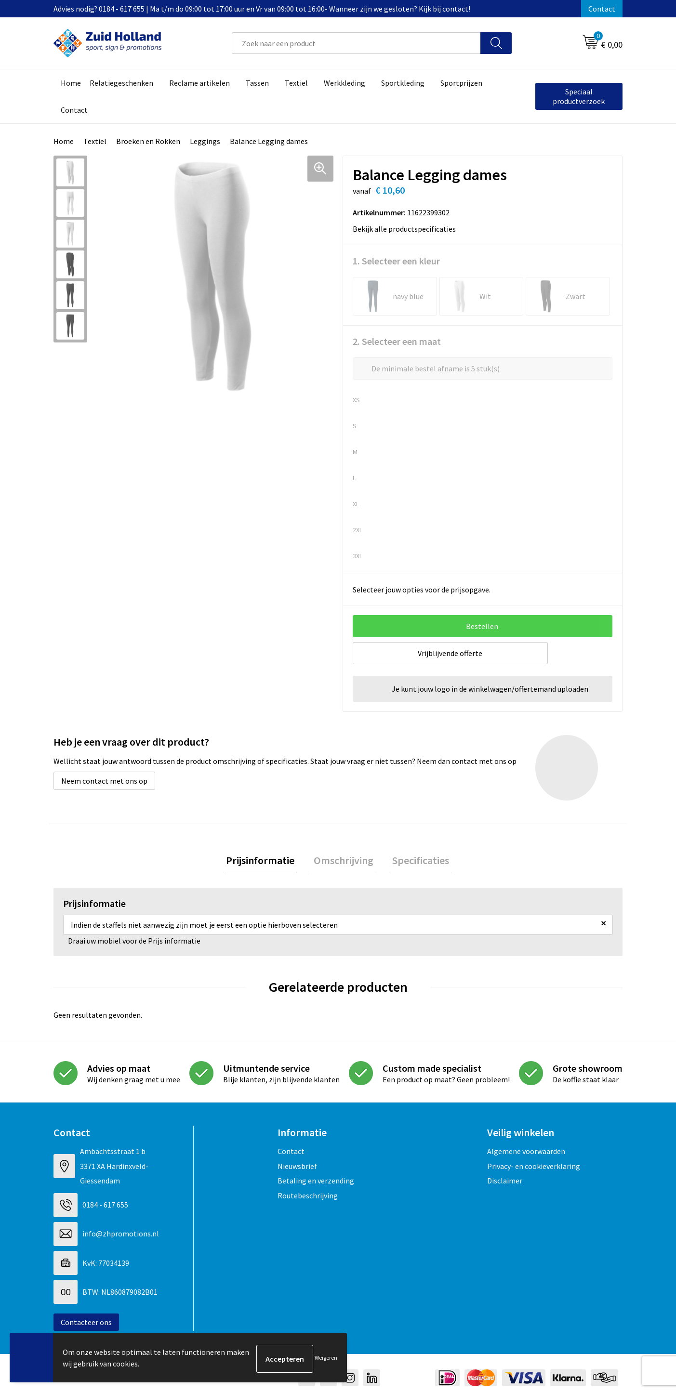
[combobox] (356, 43)
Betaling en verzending (316, 1183)
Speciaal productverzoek (579, 96)
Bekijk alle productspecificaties (407, 229)
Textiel (94, 141)
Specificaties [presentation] (416, 861)
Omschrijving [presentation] (343, 861)
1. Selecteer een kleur (396, 261)
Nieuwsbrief (297, 1168)
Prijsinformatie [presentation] (265, 861)
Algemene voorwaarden (526, 1153)
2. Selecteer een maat (397, 341)
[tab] (265, 861)
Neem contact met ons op (104, 781)
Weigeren (326, 1358)
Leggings (205, 141)
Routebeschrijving (308, 1197)
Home (63, 141)
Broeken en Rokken (148, 141)
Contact (601, 8)
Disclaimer (504, 1183)
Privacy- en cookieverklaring (533, 1168)
